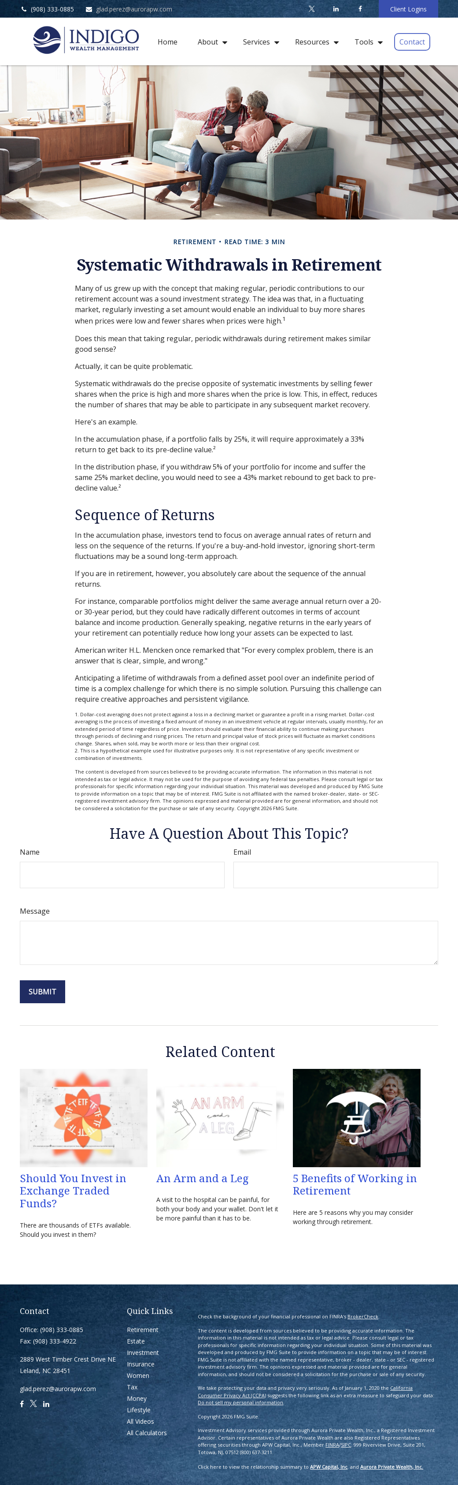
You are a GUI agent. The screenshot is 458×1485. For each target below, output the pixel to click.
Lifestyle (139, 1410)
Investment (143, 1352)
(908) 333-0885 (47, 9)
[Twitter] (311, 9)
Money (137, 1398)
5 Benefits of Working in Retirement (355, 1184)
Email (242, 852)
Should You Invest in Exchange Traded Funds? (73, 1191)
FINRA (332, 1444)
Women (138, 1375)
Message (35, 911)
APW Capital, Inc (328, 1466)
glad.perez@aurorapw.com (128, 9)
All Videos (140, 1421)
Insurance (141, 1364)
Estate (136, 1341)
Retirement (143, 1329)
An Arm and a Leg (202, 1178)
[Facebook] (360, 9)
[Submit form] (42, 991)
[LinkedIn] (336, 9)
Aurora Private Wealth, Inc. (391, 1466)
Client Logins (408, 9)
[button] (167, 41)
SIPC (346, 1444)
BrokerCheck (362, 1316)
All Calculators (147, 1433)
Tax (132, 1387)
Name (30, 852)
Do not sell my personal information (240, 1402)
